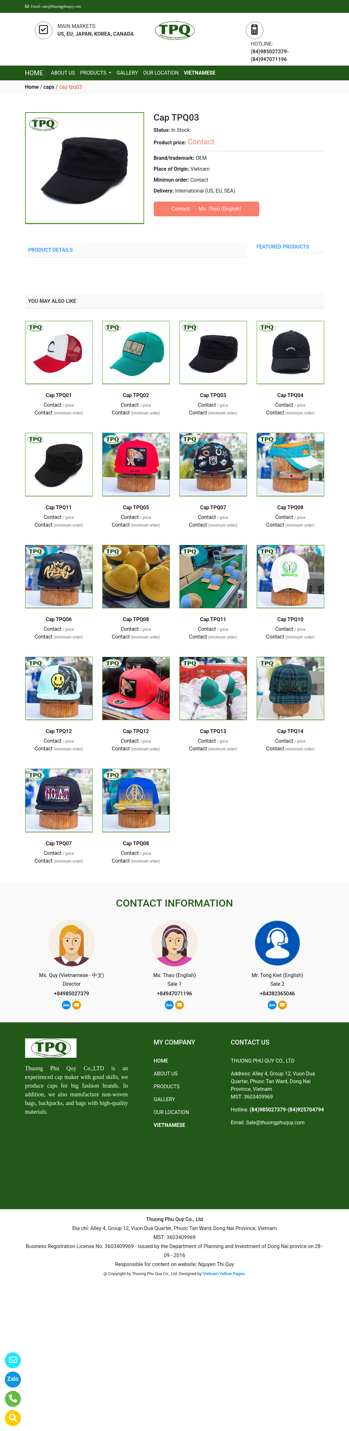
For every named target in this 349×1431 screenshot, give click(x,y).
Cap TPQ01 (59, 395)
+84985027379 (71, 994)
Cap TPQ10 (290, 619)
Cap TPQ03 (213, 395)
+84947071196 (174, 994)
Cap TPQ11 (59, 507)
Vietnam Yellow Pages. (224, 1273)
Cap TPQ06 (59, 619)
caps (48, 87)
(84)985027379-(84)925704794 (287, 1110)
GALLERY (127, 73)
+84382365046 (277, 994)
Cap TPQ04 (290, 395)
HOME (34, 73)
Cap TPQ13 (213, 731)
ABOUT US (63, 73)
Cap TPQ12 (59, 731)
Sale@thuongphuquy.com (275, 1122)
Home (32, 87)
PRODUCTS (93, 73)
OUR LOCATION (161, 73)
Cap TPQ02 (136, 395)
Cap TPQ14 (290, 731)
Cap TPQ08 (290, 507)
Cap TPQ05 (136, 507)
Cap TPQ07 (213, 507)
